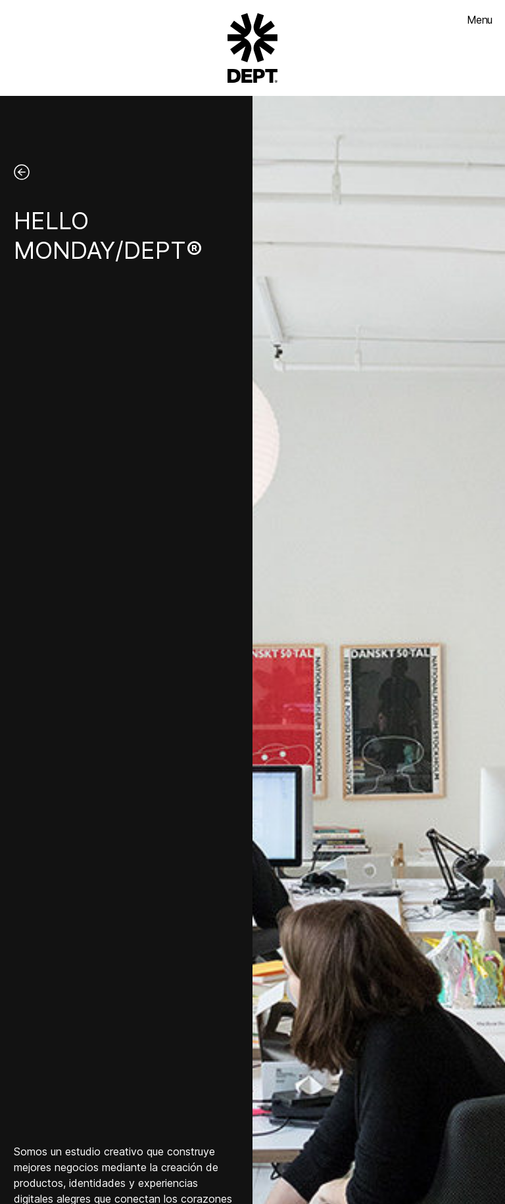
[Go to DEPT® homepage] (252, 48)
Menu (479, 19)
